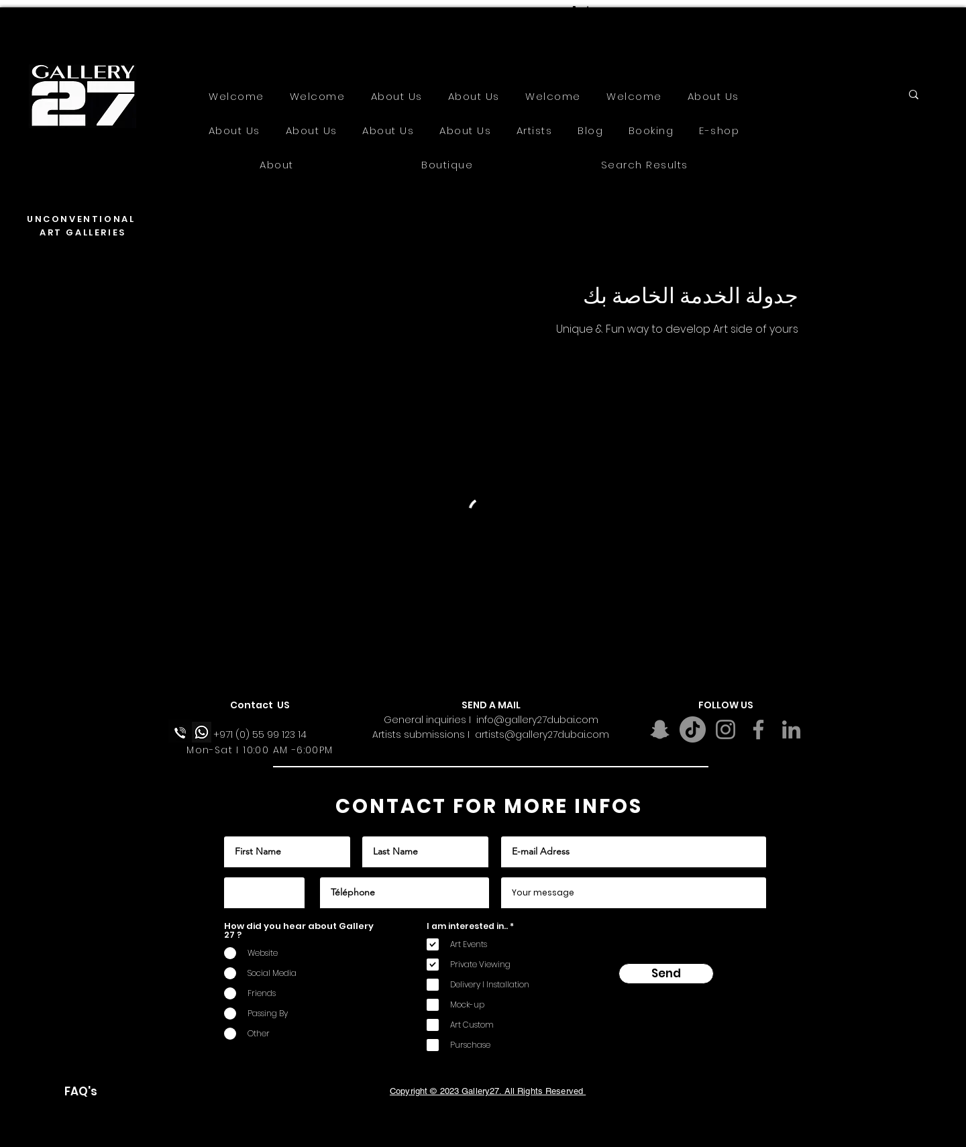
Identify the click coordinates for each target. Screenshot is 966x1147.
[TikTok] (693, 729)
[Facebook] (758, 729)
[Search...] (870, 97)
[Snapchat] (660, 729)
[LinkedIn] (791, 729)
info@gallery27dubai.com (537, 719)
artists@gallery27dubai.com (542, 734)
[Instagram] (725, 729)
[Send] (666, 973)
